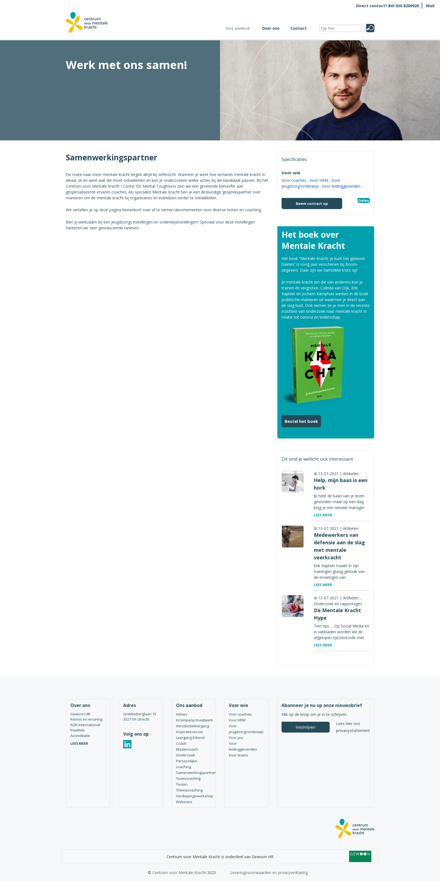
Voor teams (238, 755)
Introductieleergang (192, 725)
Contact (298, 28)
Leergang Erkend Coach (190, 740)
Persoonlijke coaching (186, 763)
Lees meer (323, 514)
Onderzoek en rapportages (338, 603)
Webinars (184, 801)
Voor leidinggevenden (341, 186)
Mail (430, 5)
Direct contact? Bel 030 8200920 (387, 5)
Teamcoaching (188, 778)
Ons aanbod (238, 28)
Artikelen (351, 473)
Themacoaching (189, 790)
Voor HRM (319, 180)
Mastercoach (187, 749)
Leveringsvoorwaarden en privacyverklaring (269, 872)
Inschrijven (306, 727)
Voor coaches (294, 180)
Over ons (271, 28)
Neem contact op (312, 203)
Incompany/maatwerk (194, 720)
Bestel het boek (301, 421)
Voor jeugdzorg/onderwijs (246, 728)
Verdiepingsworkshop (194, 795)
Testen (182, 784)
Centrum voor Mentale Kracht (179, 872)
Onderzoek (185, 755)
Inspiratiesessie (189, 731)
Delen (363, 200)
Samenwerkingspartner (194, 772)
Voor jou (236, 737)
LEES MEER (79, 743)
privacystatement (353, 730)
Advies (181, 714)
